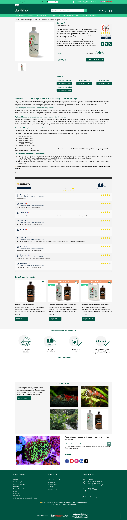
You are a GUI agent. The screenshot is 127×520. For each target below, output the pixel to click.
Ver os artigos (22, 398)
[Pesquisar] (69, 10)
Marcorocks (51, 16)
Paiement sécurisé (18, 489)
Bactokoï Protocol (83, 80)
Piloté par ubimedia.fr (69, 504)
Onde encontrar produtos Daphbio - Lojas (25, 498)
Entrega (15, 479)
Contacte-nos (17, 496)
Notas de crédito (53, 484)
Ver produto (20, 319)
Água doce (30, 16)
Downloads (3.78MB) (64, 83)
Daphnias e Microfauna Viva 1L (25, 304)
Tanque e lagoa (41, 16)
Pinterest (110, 44)
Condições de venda (19, 484)
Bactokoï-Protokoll (103, 80)
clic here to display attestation (79, 502)
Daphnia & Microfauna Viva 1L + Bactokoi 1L (62, 304)
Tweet (106, 44)
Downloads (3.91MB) (84, 83)
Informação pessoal (54, 480)
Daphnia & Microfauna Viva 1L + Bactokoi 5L (96, 304)
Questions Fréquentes (88, 16)
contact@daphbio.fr (98, 497)
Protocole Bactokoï (64, 80)
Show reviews (106, 38)
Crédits (15, 491)
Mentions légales (18, 482)
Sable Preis (61, 16)
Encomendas (51, 482)
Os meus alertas (53, 489)
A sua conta (52, 474)
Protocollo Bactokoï (64, 87)
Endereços (51, 487)
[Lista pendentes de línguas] (101, 10)
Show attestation (24, 188)
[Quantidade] (99, 52)
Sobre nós (70, 16)
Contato (79, 2)
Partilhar (102, 44)
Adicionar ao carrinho (95, 59)
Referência (60, 26)
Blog (77, 16)
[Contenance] (63, 53)
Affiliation (16, 493)
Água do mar (20, 16)
